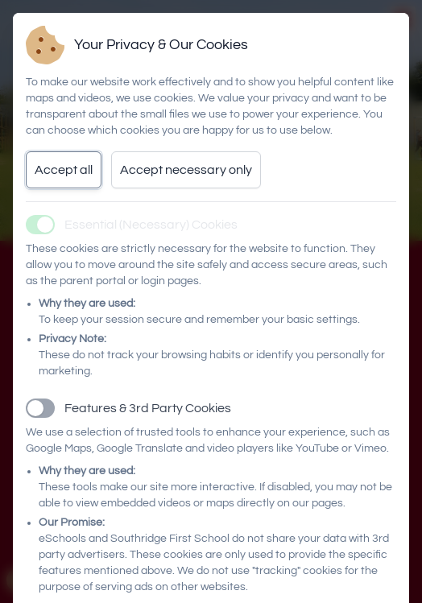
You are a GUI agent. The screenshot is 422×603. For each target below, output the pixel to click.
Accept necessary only (186, 169)
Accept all (64, 169)
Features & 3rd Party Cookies (147, 408)
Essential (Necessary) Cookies (151, 224)
